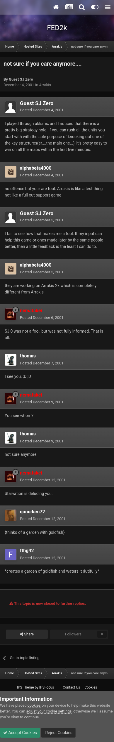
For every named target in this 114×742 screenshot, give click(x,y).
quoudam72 (32, 512)
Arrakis (45, 85)
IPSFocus (46, 687)
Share (27, 634)
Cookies (90, 687)
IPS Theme (25, 687)
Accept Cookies (20, 732)
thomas (28, 356)
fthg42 (27, 550)
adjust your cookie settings (49, 711)
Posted (42, 110)
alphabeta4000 (36, 168)
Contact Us (71, 687)
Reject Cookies (58, 732)
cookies (34, 705)
